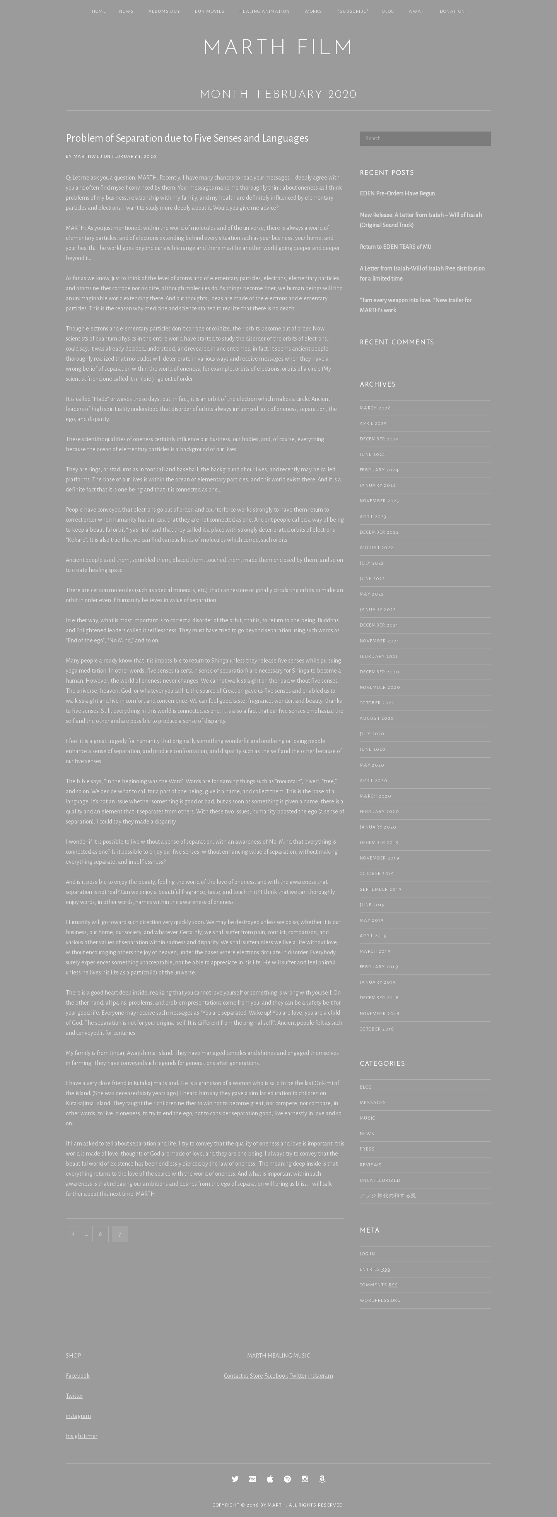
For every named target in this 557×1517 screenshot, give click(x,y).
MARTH (277, 1505)
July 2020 (372, 733)
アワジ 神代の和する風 (388, 1196)
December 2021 (379, 625)
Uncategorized (380, 1180)
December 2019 (379, 842)
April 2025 (373, 423)
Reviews (371, 1165)
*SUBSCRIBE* (353, 11)
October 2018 (377, 1029)
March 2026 (375, 408)
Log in (367, 1254)
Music (368, 1118)
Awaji (417, 11)
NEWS (126, 11)
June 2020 (373, 749)
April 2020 (374, 780)
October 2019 (377, 873)
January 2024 (378, 485)
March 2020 (375, 796)
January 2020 (378, 827)
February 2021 (379, 656)
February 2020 (379, 811)
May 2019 (372, 920)
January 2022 (378, 609)
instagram (78, 1416)
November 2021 (379, 641)
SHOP (73, 1356)
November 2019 (380, 858)
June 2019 (372, 904)
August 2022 (376, 547)
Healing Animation (264, 11)
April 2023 (373, 516)
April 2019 (373, 935)
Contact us (236, 1376)
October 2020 (377, 702)
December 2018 (379, 997)
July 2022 (372, 563)
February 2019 (379, 966)
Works (313, 11)
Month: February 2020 (278, 95)
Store (256, 1376)
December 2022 (379, 532)
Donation (452, 11)
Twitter (74, 1396)
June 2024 (373, 454)
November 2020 (380, 687)
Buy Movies (210, 11)
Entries (375, 1269)
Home (99, 11)
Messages (373, 1102)
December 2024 (379, 439)
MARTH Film (278, 49)
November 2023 (379, 500)
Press (367, 1149)
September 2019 (381, 889)
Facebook (78, 1376)
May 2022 (372, 594)
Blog (388, 11)
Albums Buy (164, 11)
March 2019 (375, 951)
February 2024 (379, 470)
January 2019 (378, 982)
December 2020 (380, 672)
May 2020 (372, 765)
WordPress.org (380, 1300)
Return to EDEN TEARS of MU (395, 247)
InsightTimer (81, 1436)
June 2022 (372, 578)
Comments (379, 1285)
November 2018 (380, 1013)
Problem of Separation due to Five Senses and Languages (187, 138)
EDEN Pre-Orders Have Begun (397, 193)
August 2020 (377, 718)
